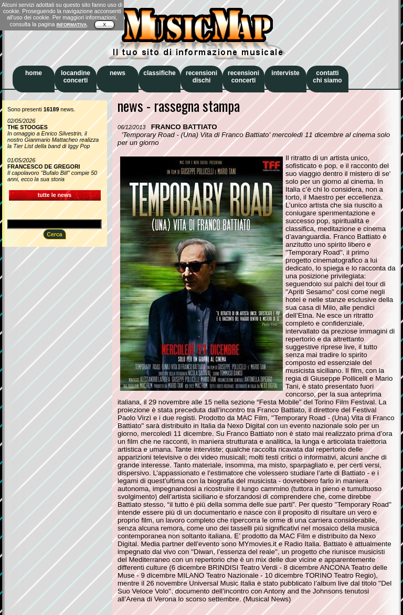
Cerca (54, 234)
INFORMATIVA (71, 24)
